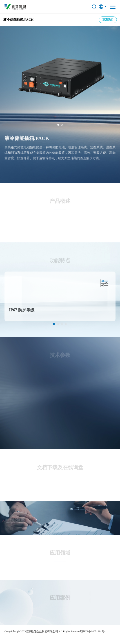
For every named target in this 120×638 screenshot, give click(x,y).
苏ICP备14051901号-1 (94, 631)
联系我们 (107, 19)
